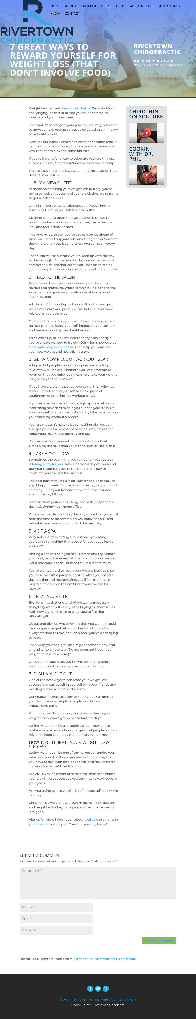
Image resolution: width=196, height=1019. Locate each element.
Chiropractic (113, 6)
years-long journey (90, 757)
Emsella (88, 6)
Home (55, 6)
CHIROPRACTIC (102, 999)
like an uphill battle (75, 108)
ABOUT (79, 999)
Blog (55, 14)
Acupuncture (142, 6)
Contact (72, 14)
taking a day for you (47, 464)
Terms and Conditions (109, 1005)
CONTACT (128, 999)
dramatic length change (50, 347)
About (70, 6)
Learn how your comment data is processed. (105, 958)
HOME (64, 999)
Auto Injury (169, 6)
